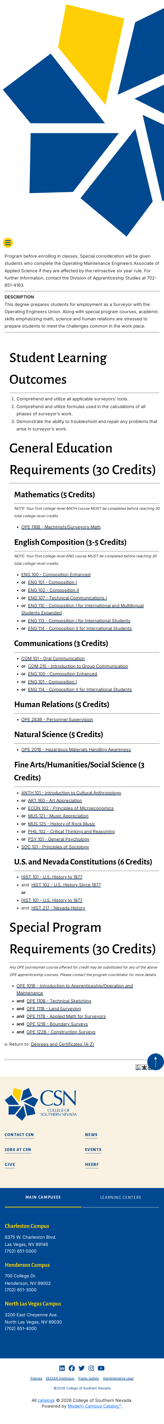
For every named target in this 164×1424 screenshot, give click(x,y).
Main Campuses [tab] (43, 1197)
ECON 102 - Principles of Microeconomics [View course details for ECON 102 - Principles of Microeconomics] (71, 808)
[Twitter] (82, 1368)
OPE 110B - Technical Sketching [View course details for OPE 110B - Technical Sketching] (59, 1000)
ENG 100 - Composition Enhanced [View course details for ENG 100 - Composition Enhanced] (55, 574)
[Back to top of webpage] (155, 1061)
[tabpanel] (82, 1281)
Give (10, 1165)
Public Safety (88, 1378)
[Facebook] (72, 1368)
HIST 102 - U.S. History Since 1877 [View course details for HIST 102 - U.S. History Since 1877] (66, 884)
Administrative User (118, 1378)
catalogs (46, 1400)
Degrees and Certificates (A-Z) (62, 1044)
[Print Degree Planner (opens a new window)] (138, 1067)
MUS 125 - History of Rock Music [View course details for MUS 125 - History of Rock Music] (61, 823)
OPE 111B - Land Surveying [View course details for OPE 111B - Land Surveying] (54, 1008)
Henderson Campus (27, 1265)
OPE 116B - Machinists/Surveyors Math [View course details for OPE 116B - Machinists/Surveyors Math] (61, 526)
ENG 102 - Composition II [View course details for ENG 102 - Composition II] (53, 590)
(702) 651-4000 (21, 1328)
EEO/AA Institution (60, 1378)
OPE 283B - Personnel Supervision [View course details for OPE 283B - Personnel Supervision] (57, 719)
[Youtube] (101, 1368)
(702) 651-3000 (20, 1289)
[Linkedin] (62, 1368)
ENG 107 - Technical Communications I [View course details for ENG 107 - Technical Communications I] (67, 597)
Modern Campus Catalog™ (94, 1406)
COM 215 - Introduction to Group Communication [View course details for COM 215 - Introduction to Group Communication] (78, 666)
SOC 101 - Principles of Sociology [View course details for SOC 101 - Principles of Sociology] (55, 846)
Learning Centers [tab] (120, 1197)
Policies (36, 1378)
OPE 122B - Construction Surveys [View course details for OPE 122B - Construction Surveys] (61, 1031)
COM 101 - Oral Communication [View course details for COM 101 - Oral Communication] (53, 658)
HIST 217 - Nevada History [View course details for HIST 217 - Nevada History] (58, 907)
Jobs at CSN (18, 1150)
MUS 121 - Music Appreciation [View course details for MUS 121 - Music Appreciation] (58, 815)
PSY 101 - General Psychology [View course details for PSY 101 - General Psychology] (58, 839)
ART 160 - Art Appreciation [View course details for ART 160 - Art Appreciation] (55, 800)
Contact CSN (19, 1135)
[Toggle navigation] (8, 243)
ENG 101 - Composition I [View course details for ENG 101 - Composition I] (52, 582)
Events (93, 1150)
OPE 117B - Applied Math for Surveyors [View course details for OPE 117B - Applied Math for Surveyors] (66, 1016)
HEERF (92, 1165)
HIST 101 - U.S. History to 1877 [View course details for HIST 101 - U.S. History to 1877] (51, 876)
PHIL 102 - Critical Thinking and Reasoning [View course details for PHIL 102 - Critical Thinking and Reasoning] (71, 831)
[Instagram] (91, 1368)
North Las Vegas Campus (33, 1304)
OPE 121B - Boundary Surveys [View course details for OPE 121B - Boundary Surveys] (57, 1023)
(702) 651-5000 (20, 1251)
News (91, 1135)
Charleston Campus (27, 1226)
